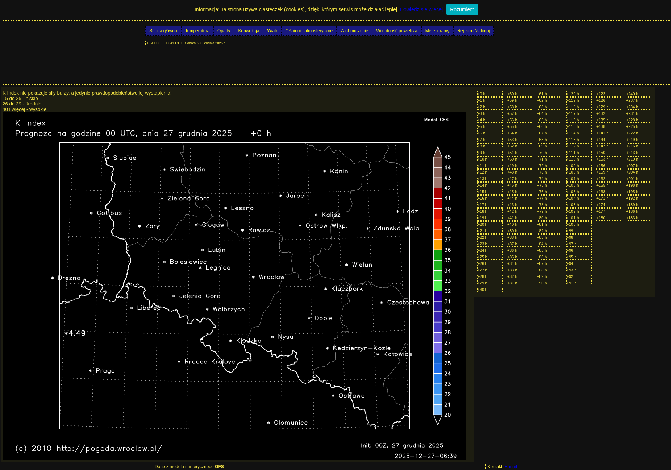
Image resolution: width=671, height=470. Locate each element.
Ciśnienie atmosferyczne (309, 30)
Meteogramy (437, 30)
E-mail (511, 466)
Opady (223, 30)
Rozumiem (462, 9)
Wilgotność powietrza (396, 30)
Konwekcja (248, 30)
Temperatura (197, 30)
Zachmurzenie (354, 30)
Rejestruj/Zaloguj (473, 30)
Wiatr (272, 30)
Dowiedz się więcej (421, 9)
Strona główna (163, 30)
